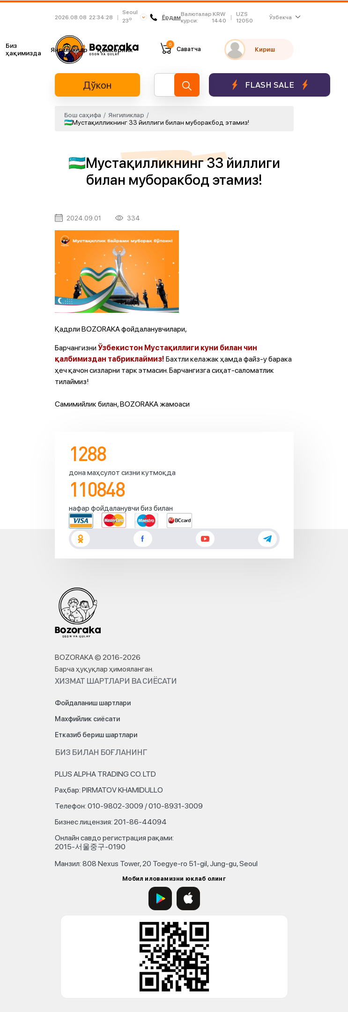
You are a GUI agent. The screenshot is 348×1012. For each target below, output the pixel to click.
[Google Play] (160, 898)
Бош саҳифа (83, 115)
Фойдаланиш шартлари (93, 703)
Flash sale (270, 85)
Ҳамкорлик (115, 49)
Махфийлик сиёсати (87, 719)
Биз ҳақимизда (23, 49)
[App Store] (188, 898)
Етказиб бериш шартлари (96, 735)
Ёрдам (165, 17)
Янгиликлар (69, 49)
